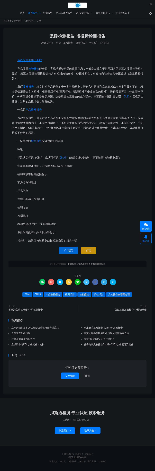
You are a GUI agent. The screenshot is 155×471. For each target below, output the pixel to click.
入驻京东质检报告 (20, 334)
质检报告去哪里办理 (29, 61)
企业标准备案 (122, 12)
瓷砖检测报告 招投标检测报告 (77, 37)
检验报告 (33, 69)
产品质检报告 (33, 110)
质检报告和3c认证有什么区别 (99, 340)
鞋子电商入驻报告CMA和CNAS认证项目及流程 (108, 345)
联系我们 (65, 431)
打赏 (88, 251)
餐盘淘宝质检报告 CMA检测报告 (25, 310)
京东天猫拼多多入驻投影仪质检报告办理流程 (35, 328)
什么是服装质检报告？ (23, 340)
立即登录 (70, 376)
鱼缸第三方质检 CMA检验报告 (131, 310)
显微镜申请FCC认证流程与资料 (27, 345)
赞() (104, 44)
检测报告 (47, 12)
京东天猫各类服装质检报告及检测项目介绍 (106, 334)
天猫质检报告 (103, 12)
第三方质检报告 (64, 12)
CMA (127, 97)
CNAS (63, 158)
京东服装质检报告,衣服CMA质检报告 (103, 328)
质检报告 (77, 5)
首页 (22, 12)
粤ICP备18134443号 (77, 458)
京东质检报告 (83, 12)
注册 (87, 376)
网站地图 (89, 455)
